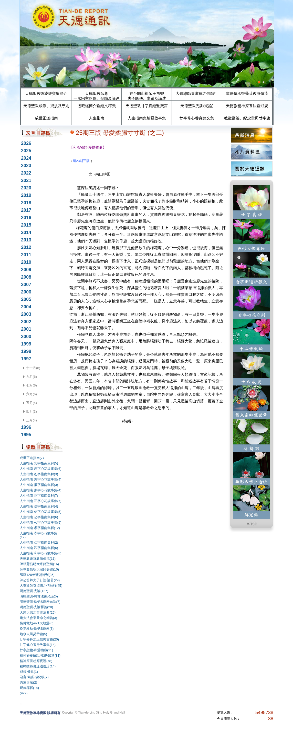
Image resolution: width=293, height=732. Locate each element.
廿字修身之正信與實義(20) (39, 639)
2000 (26, 336)
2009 (26, 269)
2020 (26, 187)
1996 (26, 427)
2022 (26, 173)
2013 (26, 239)
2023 (26, 165)
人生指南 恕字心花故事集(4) (40, 479)
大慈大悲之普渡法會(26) (38, 612)
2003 (26, 314)
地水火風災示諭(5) (33, 634)
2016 (26, 217)
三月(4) (31, 420)
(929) (23, 693)
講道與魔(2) (28, 682)
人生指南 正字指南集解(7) (39, 495)
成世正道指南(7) (32, 458)
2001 (26, 329)
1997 (26, 358)
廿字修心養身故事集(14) (38, 645)
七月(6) (31, 385)
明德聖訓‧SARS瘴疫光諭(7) (40, 602)
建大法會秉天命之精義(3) (38, 618)
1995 (26, 434)
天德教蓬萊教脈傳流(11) (38, 559)
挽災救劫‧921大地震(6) (37, 623)
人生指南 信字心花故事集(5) (40, 512)
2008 (26, 277)
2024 (26, 158)
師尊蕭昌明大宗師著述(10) (39, 569)
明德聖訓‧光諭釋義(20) (36, 607)
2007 (26, 284)
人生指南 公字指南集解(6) (39, 517)
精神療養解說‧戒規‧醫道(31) (40, 655)
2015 (26, 225)
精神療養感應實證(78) (36, 661)
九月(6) (31, 377)
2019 (26, 195)
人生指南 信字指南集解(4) (39, 506)
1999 (26, 344)
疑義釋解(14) (29, 688)
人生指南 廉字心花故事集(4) (40, 490)
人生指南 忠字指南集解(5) (39, 463)
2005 (26, 299)
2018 (26, 202)
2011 (26, 254)
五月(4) (31, 403)
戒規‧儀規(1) (29, 672)
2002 (26, 321)
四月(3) (31, 411)
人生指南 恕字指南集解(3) (39, 474)
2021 (26, 180)
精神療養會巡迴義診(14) (38, 666)
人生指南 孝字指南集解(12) (40, 528)
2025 (26, 150)
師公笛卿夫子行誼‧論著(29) (40, 580)
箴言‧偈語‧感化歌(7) (34, 677)
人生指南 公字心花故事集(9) (40, 522)
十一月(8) (33, 368)
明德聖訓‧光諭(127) (34, 591)
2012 (26, 247)
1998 (26, 351)
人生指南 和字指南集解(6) (39, 548)
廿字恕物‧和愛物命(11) (36, 650)
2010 (26, 262)
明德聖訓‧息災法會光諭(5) (39, 596)
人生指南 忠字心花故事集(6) (40, 469)
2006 (26, 291)
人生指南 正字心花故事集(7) (40, 501)
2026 (26, 143)
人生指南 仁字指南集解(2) (39, 542)
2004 (26, 306)
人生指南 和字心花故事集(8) (40, 553)
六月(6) (31, 394)
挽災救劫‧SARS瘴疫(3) (37, 629)
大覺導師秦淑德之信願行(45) (41, 585)
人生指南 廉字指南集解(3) (39, 485)
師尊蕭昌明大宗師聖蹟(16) (39, 564)
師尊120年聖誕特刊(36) (37, 575)
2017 (26, 210)
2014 (26, 232)
